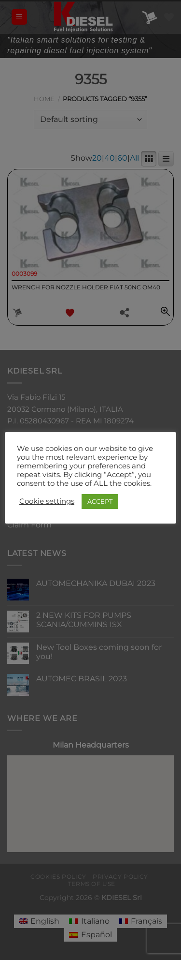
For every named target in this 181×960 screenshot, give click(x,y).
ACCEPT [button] (99, 501)
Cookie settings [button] (46, 501)
